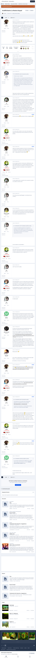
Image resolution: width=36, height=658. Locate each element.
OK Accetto (31, 653)
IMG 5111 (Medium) (14, 613)
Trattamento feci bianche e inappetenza (18, 523)
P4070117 (12, 621)
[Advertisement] (18, 563)
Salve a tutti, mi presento (15, 545)
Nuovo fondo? (12, 512)
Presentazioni (12, 501)
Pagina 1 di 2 (13, 17)
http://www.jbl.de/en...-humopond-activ (20, 404)
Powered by (11, 649)
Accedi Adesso (18, 484)
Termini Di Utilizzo (14, 654)
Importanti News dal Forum (7, 6)
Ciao (10, 502)
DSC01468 (12, 605)
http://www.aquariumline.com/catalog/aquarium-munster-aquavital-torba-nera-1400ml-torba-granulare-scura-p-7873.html (23, 335)
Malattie (11, 522)
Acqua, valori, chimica (16, 13)
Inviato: (16, 590)
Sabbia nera (12, 533)
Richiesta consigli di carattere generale (15, 511)
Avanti (6, 17)
